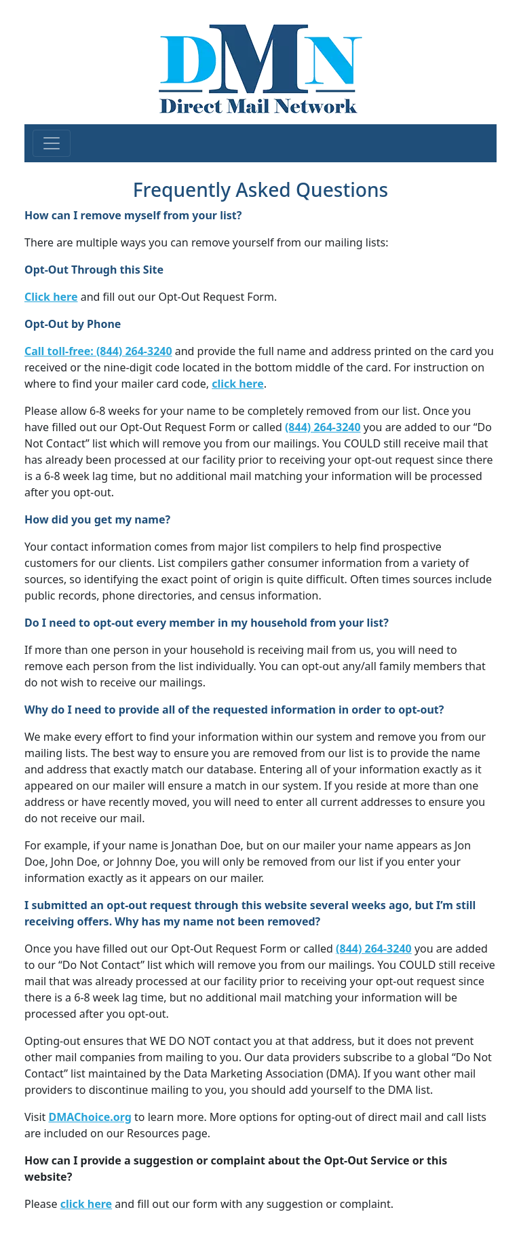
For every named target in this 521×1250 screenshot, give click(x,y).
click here (237, 383)
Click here (51, 296)
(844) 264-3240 (323, 427)
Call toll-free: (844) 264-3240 (98, 351)
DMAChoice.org (89, 1116)
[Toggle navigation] (52, 143)
